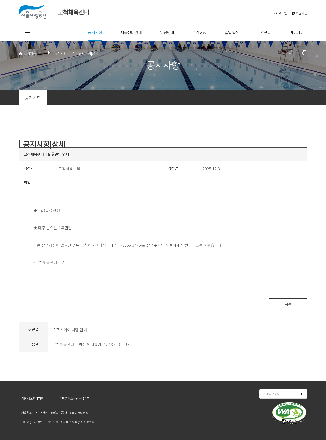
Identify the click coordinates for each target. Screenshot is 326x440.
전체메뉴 (27, 32)
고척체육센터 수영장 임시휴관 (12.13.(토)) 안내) (92, 344)
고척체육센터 (31, 53)
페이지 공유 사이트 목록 (290, 53)
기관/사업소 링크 (272, 394)
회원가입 (301, 13)
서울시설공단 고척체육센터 (54, 12)
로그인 (282, 13)
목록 (288, 304)
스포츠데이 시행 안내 (70, 330)
